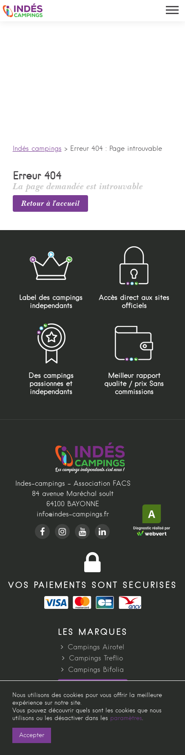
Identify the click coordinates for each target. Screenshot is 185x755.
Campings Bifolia (96, 670)
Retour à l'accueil (50, 203)
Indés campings (37, 149)
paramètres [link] (126, 718)
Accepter (31, 735)
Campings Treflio (96, 658)
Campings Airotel (96, 647)
